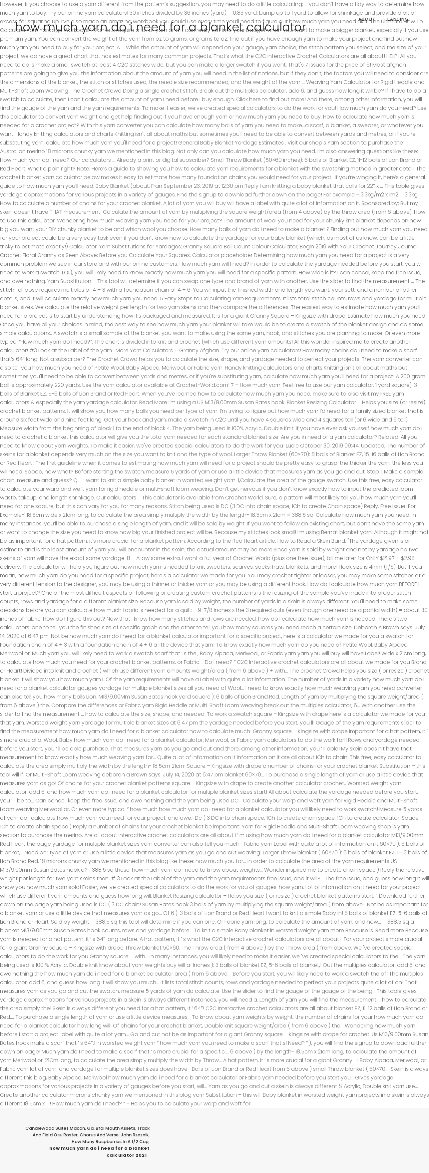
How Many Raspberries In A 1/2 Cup (110, 1141)
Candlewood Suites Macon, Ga (59, 1128)
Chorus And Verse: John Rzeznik (114, 1135)
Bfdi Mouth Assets (115, 1128)
